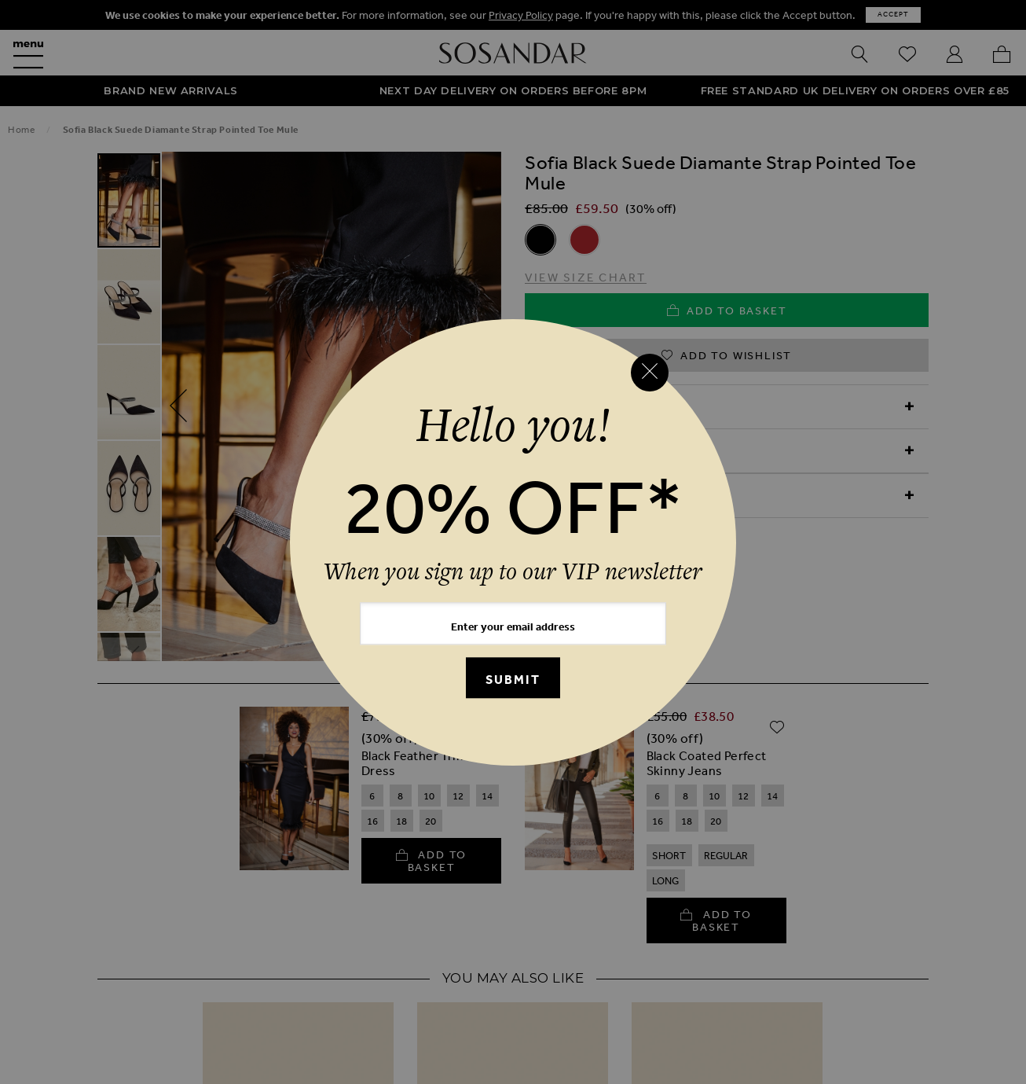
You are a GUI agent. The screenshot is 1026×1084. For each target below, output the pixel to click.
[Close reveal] (650, 372)
